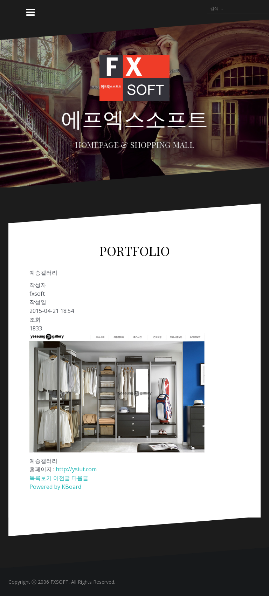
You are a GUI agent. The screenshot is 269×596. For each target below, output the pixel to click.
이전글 (61, 478)
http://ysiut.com (76, 469)
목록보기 (40, 478)
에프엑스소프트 (134, 118)
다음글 (79, 478)
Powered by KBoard (55, 487)
